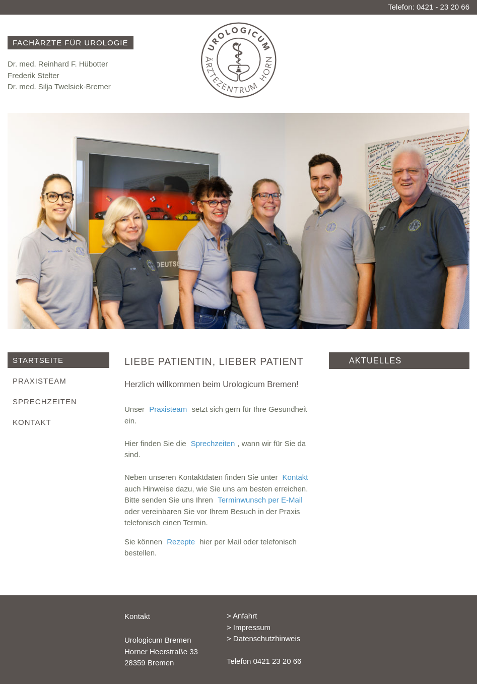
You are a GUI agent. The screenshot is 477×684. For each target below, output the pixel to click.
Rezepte (181, 541)
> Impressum (248, 627)
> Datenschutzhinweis (263, 638)
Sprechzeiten (213, 443)
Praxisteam (168, 409)
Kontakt (295, 477)
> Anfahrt (242, 615)
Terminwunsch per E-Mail (260, 499)
